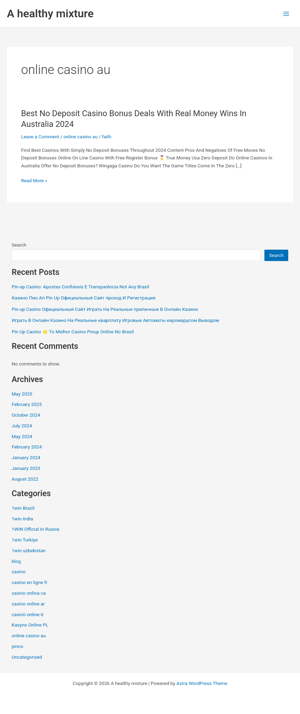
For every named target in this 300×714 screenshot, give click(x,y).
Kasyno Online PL (30, 625)
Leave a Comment (40, 136)
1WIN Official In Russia (35, 529)
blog (16, 561)
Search (19, 245)
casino (19, 571)
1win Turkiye (25, 540)
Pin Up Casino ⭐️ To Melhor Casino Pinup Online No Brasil (73, 331)
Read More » (34, 181)
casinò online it (28, 614)
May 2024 (22, 436)
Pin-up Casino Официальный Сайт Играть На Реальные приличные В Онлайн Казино (105, 309)
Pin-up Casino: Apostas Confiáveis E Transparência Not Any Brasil (80, 286)
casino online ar (28, 603)
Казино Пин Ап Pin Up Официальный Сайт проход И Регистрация (84, 297)
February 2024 (27, 446)
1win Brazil (23, 508)
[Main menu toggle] (286, 14)
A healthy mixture (50, 13)
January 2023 (26, 468)
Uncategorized (27, 657)
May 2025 (22, 394)
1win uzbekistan (29, 550)
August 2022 (25, 479)
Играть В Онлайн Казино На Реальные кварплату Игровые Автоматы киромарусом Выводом (115, 320)
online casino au (80, 136)
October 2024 (26, 415)
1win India (22, 518)
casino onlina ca (29, 593)
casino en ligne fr (30, 582)
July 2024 (22, 425)
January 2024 (26, 457)
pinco (18, 646)
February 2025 (27, 404)
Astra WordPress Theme (201, 683)
